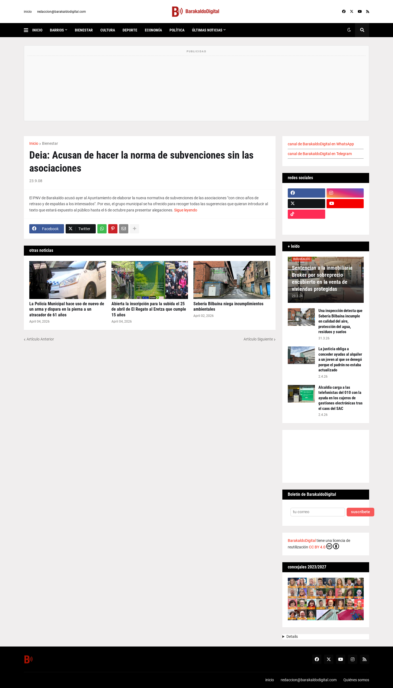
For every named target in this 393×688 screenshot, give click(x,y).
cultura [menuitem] (107, 30)
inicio (28, 12)
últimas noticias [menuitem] (207, 30)
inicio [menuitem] (37, 30)
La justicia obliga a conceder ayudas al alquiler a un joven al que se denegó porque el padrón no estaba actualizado (340, 359)
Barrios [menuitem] (57, 30)
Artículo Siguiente (258, 339)
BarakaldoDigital (302, 540)
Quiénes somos (356, 680)
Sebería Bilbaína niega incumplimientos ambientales (228, 306)
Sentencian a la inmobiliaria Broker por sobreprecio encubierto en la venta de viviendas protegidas (322, 278)
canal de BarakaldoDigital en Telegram (320, 154)
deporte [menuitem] (130, 30)
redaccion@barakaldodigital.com (61, 12)
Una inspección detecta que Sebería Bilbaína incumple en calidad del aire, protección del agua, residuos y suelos (340, 321)
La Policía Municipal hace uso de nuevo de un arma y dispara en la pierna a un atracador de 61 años (66, 309)
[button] (28, 30)
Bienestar (50, 143)
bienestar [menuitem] (84, 30)
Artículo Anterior (40, 339)
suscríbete (360, 512)
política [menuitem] (177, 30)
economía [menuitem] (153, 30)
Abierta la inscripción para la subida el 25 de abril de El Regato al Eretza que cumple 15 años (148, 309)
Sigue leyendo (185, 210)
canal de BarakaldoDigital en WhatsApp (321, 144)
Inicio (33, 143)
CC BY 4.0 (324, 546)
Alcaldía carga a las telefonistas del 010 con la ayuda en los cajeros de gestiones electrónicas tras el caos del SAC (340, 398)
